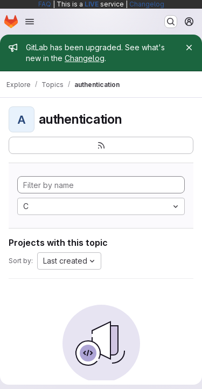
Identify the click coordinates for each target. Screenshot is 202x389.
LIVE (92, 4)
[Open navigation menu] (29, 21)
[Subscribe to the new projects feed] (101, 145)
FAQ (44, 4)
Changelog (146, 4)
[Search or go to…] (170, 21)
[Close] (189, 47)
